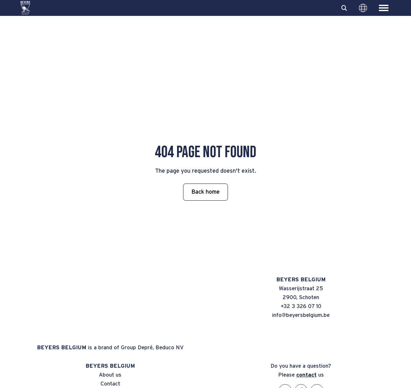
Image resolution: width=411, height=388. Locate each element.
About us (110, 375)
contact (306, 375)
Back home (205, 192)
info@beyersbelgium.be (301, 315)
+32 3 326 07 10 (301, 306)
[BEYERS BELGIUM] (25, 8)
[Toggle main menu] (384, 8)
